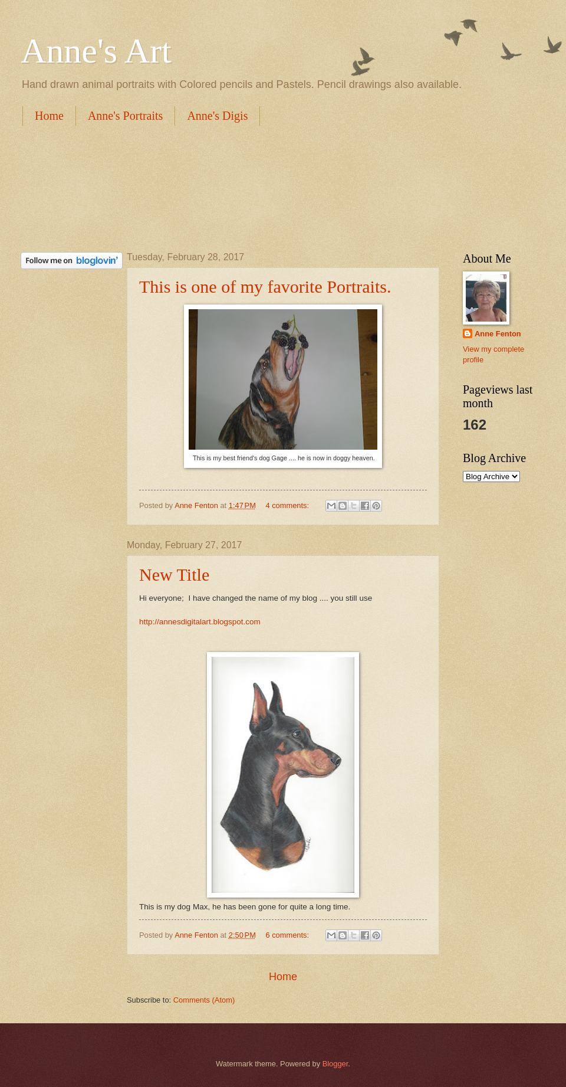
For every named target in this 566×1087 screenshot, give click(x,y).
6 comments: (288, 935)
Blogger (335, 1063)
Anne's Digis (217, 115)
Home (49, 115)
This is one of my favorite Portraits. (265, 286)
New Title (174, 574)
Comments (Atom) (204, 1000)
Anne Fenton (498, 333)
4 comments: (288, 505)
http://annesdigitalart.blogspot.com (200, 621)
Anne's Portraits (125, 115)
